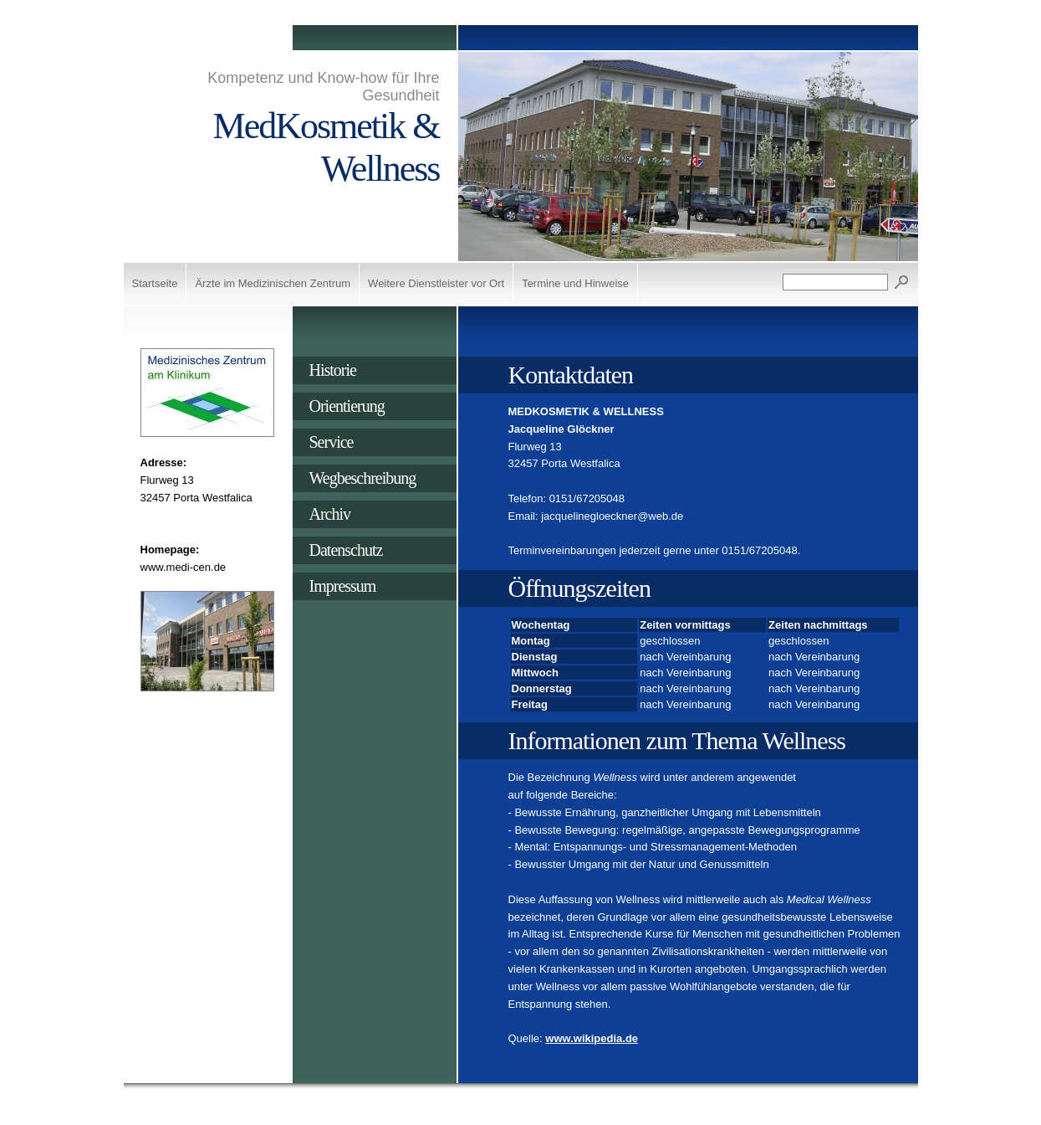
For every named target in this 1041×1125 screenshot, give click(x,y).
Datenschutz (346, 550)
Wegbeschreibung (362, 478)
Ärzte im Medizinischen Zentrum (272, 283)
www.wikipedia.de (591, 1038)
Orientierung (347, 406)
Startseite (155, 283)
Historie (332, 370)
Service (331, 442)
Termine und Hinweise (575, 283)
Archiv (330, 514)
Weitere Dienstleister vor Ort (436, 283)
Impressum (342, 586)
